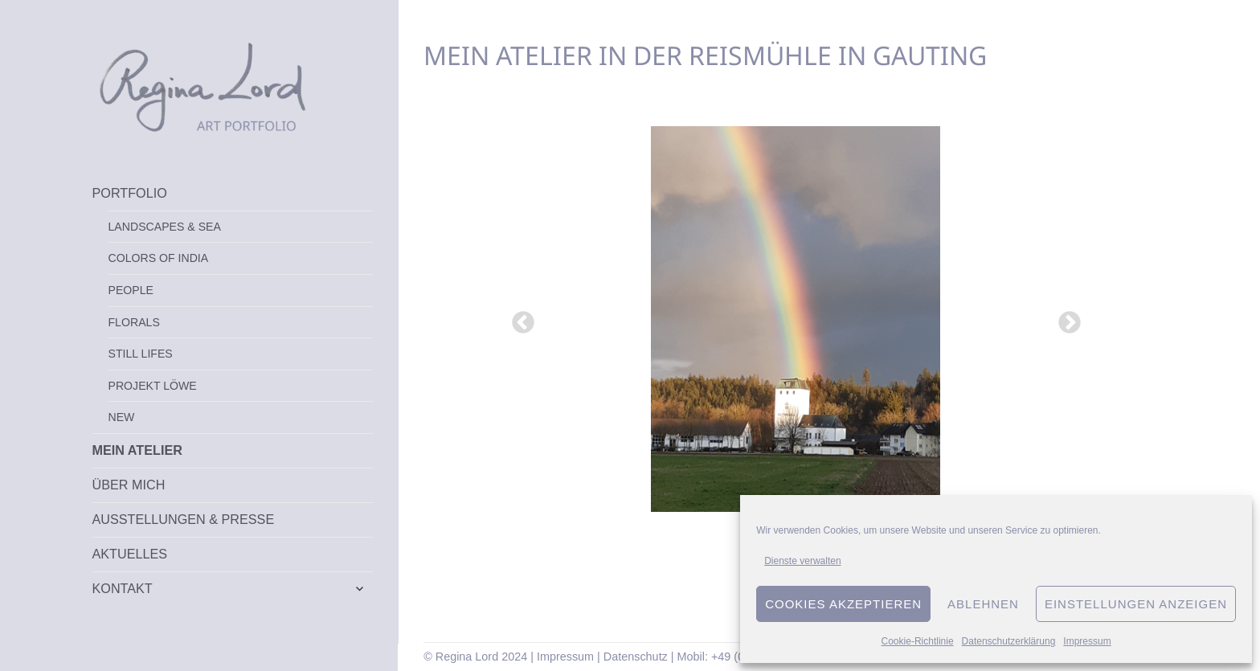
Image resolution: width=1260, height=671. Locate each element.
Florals (134, 322)
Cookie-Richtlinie (918, 641)
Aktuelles (130, 553)
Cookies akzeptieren (843, 604)
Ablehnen (983, 604)
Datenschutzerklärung (1009, 641)
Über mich (129, 484)
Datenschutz (635, 656)
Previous (518, 318)
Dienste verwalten (802, 561)
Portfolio (129, 193)
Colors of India (158, 258)
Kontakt (122, 588)
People (130, 290)
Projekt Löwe (152, 385)
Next (1065, 318)
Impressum (1087, 641)
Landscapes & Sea (164, 226)
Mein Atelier (137, 450)
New (121, 417)
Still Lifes (140, 353)
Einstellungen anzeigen (1136, 604)
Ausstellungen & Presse (183, 519)
